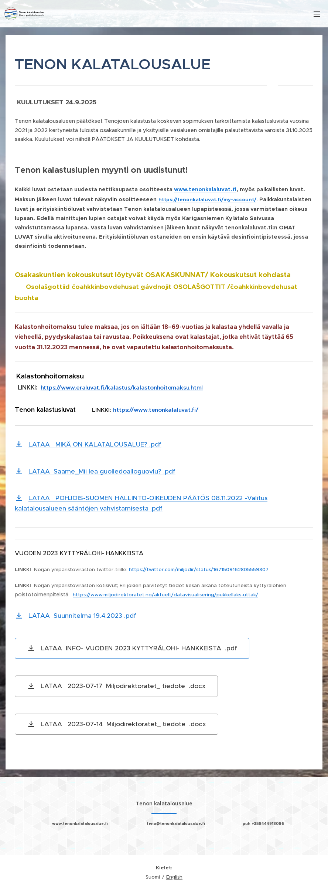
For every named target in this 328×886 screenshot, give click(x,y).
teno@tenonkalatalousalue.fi (176, 823)
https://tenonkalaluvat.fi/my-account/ (207, 199)
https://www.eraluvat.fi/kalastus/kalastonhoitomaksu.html (122, 387)
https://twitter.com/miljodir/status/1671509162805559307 (199, 569)
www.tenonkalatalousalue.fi (80, 823)
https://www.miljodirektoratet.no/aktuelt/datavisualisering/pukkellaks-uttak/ (165, 595)
